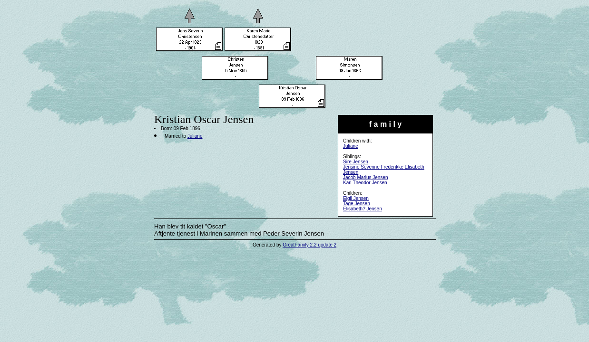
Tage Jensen (356, 203)
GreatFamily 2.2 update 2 (309, 244)
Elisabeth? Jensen (362, 208)
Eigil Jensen (356, 198)
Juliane (350, 146)
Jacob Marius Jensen (365, 177)
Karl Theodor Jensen (365, 182)
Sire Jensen (355, 161)
